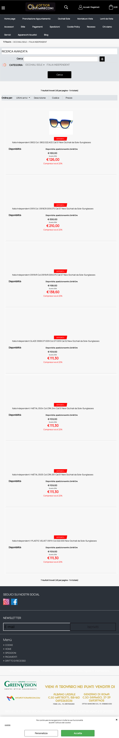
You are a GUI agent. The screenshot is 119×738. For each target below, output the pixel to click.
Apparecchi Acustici (62, 38)
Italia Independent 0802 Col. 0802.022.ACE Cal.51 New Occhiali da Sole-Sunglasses (51, 146)
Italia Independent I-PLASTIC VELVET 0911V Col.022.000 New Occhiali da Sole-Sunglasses (54, 544)
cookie (7, 725)
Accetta (78, 733)
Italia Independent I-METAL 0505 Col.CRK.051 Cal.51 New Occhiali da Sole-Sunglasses (52, 478)
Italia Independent (58, 69)
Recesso (9, 38)
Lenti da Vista (11, 29)
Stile (45, 29)
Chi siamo (25, 38)
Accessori (30, 29)
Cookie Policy (97, 29)
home (8, 652)
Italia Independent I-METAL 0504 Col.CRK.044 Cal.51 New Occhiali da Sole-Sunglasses (53, 412)
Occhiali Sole (66, 19)
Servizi (41, 38)
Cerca (20, 62)
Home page (10, 19)
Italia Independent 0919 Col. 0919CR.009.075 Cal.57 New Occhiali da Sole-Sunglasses (52, 212)
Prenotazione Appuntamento (38, 19)
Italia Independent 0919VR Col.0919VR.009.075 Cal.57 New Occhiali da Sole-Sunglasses (53, 278)
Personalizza (41, 733)
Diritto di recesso (15, 664)
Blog (81, 38)
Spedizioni (78, 29)
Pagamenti (60, 29)
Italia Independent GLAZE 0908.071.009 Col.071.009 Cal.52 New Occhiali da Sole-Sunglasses (55, 345)
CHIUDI (116, 719)
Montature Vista (87, 19)
